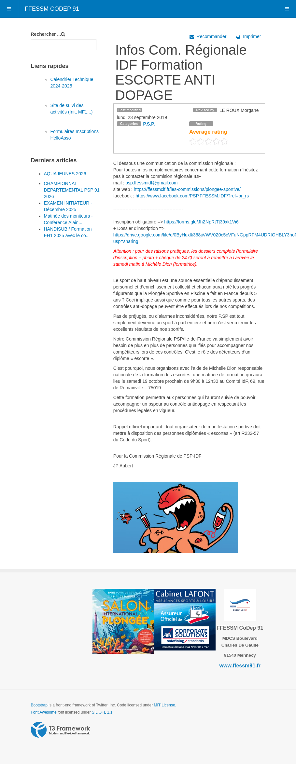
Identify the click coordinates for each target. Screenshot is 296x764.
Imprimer (248, 36)
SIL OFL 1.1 (102, 712)
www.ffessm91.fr (240, 665)
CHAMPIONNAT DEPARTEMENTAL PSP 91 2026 (72, 190)
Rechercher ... (46, 34)
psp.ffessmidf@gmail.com (151, 182)
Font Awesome (44, 712)
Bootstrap (39, 705)
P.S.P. (149, 124)
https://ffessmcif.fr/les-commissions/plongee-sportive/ (187, 189)
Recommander (208, 36)
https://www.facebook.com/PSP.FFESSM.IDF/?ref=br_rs (192, 195)
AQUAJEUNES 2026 (65, 173)
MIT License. (165, 705)
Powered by (60, 730)
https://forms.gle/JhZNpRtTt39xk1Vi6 (201, 221)
